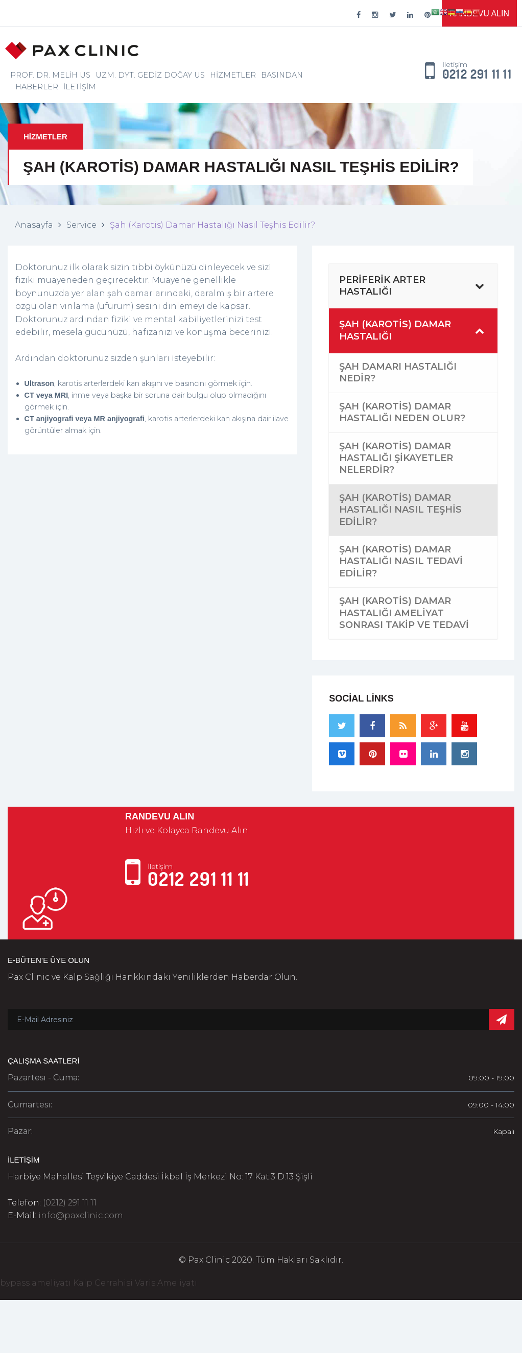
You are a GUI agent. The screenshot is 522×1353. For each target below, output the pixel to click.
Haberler (36, 86)
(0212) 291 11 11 (70, 1202)
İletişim (79, 86)
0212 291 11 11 (477, 74)
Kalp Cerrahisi (103, 1283)
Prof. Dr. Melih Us (50, 75)
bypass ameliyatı (35, 1283)
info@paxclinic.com (80, 1215)
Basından (282, 75)
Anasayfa (34, 225)
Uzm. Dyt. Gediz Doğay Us (150, 75)
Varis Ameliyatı (166, 1283)
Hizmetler (233, 75)
